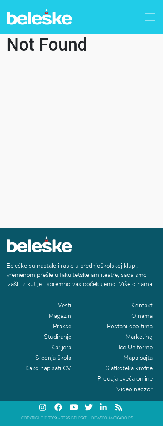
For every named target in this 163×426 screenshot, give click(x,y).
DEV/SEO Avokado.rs (112, 418)
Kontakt (142, 305)
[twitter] (89, 407)
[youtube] (73, 407)
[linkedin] (104, 407)
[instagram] (43, 407)
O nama (142, 316)
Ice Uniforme (136, 347)
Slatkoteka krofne (129, 368)
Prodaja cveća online (125, 379)
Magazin (60, 316)
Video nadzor (134, 389)
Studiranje (57, 337)
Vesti (64, 305)
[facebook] (58, 407)
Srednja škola (53, 358)
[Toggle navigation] (149, 17)
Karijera (61, 347)
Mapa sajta (138, 358)
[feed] (119, 407)
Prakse (62, 326)
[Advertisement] (81, 141)
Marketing (139, 337)
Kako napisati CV (48, 368)
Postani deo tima (130, 326)
